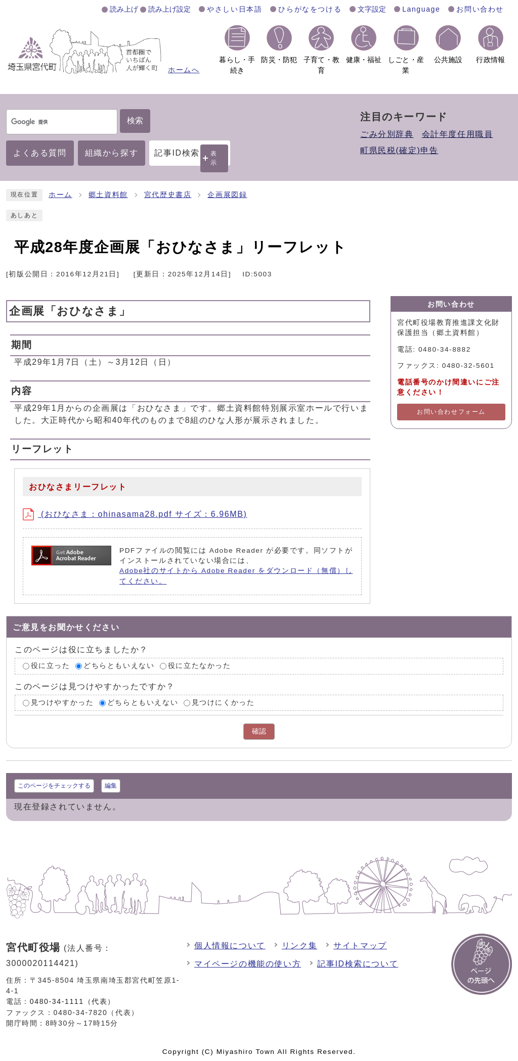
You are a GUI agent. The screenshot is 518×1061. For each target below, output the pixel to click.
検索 (135, 120)
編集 (111, 785)
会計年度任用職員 (457, 134)
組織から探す (112, 153)
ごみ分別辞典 (387, 134)
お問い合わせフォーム (451, 412)
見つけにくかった (223, 702)
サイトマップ (360, 945)
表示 (214, 158)
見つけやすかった (62, 702)
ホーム (60, 195)
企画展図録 (227, 195)
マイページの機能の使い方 (247, 963)
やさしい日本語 (234, 9)
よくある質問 (40, 153)
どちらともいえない (118, 665)
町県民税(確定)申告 (399, 150)
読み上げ (124, 9)
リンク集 (299, 945)
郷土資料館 (108, 195)
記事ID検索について (357, 963)
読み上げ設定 (169, 9)
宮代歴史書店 (168, 195)
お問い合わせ (480, 9)
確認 (259, 731)
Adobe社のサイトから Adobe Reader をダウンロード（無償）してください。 (236, 576)
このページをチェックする (54, 785)
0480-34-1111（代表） (72, 1001)
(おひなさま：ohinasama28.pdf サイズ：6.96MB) (135, 514)
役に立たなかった (199, 665)
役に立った (50, 665)
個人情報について (230, 945)
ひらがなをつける (309, 9)
